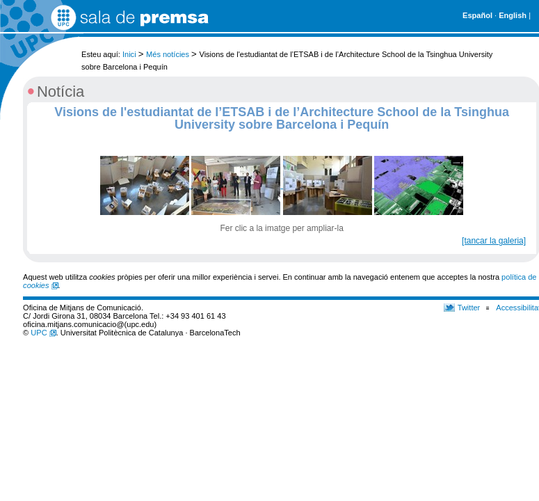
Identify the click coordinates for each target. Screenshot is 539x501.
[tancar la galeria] (494, 241)
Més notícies (167, 54)
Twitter (469, 307)
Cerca (516, 47)
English (512, 15)
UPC (43, 332)
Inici (129, 54)
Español (477, 15)
